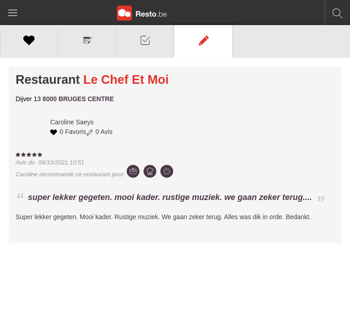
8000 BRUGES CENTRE (77, 98)
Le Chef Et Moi (126, 80)
